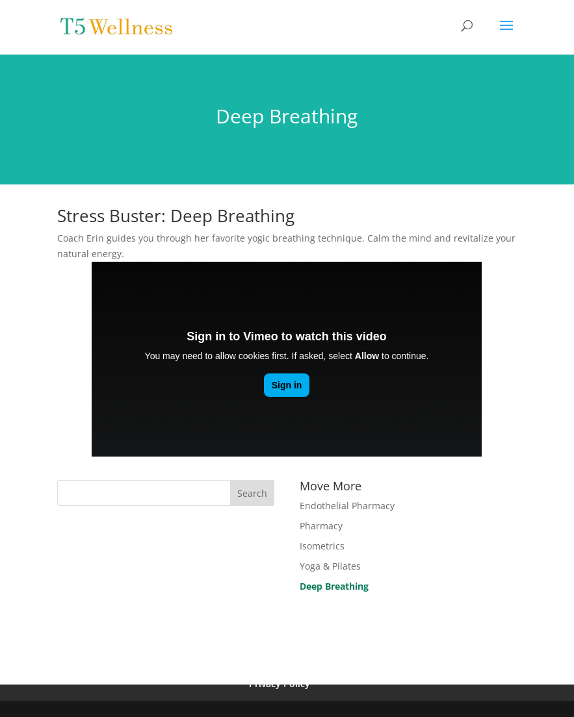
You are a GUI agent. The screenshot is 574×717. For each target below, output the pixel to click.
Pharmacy (321, 526)
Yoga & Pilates (330, 566)
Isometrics (322, 546)
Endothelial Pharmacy (347, 505)
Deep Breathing (334, 586)
